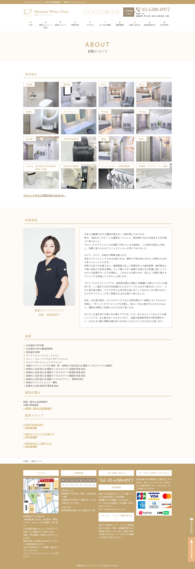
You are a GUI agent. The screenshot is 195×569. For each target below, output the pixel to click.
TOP (31, 23)
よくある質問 (105, 23)
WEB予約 (164, 23)
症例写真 (75, 23)
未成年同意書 (191, 549)
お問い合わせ (134, 23)
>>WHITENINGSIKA (33, 424)
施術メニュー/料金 (45, 25)
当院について (60, 23)
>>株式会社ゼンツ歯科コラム (37, 443)
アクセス (90, 23)
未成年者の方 (149, 23)
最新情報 (120, 23)
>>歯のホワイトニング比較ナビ (39, 434)
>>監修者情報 (30, 427)
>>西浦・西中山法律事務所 (37, 408)
